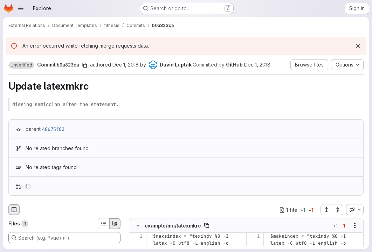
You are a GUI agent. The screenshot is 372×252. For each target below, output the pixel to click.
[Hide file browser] (14, 209)
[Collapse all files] (337, 209)
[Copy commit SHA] (84, 65)
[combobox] (355, 209)
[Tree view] (114, 223)
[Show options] (355, 225)
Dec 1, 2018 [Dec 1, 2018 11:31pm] (125, 65)
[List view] (103, 223)
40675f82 (53, 129)
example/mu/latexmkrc (173, 226)
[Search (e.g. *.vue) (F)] (64, 237)
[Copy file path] (206, 225)
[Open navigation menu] (20, 8)
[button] (21, 65)
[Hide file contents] (137, 225)
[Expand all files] (326, 209)
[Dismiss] (358, 46)
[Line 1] (137, 236)
